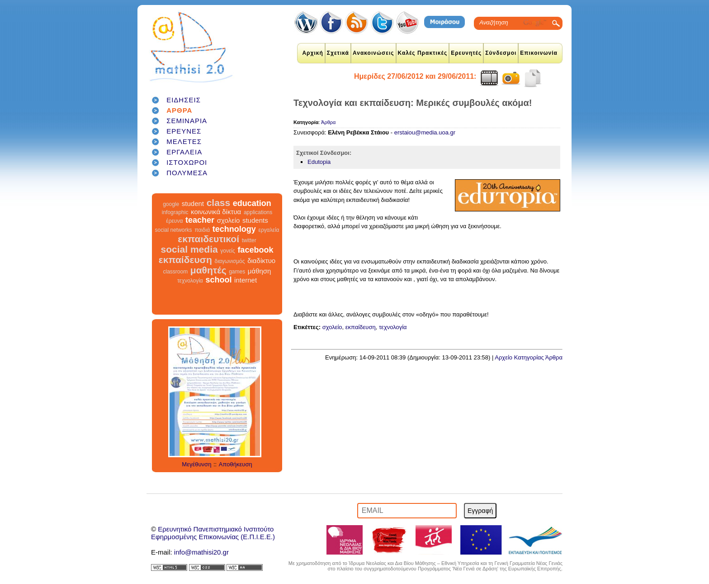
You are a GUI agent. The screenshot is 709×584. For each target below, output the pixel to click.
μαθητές (208, 270)
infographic (175, 212)
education (252, 203)
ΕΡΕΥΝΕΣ (183, 131)
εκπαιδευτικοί (208, 239)
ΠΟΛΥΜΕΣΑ (187, 173)
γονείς (227, 251)
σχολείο (228, 220)
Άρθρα (328, 122)
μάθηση (259, 271)
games (237, 271)
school (218, 280)
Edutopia (319, 161)
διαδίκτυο (261, 260)
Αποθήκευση (235, 464)
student (193, 203)
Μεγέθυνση (196, 464)
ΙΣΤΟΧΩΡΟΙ (186, 162)
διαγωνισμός (229, 261)
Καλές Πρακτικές (423, 53)
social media (189, 249)
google (171, 204)
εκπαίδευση (185, 259)
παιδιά (202, 230)
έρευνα (174, 221)
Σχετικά (338, 53)
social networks (173, 230)
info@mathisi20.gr (201, 552)
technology (234, 229)
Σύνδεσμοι (500, 53)
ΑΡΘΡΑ (179, 110)
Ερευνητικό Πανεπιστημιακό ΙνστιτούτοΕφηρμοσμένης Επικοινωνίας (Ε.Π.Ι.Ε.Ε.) (213, 533)
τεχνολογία (190, 280)
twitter (249, 240)
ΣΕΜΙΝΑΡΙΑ (186, 120)
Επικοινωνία (539, 53)
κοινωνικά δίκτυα (216, 211)
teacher (199, 220)
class (219, 202)
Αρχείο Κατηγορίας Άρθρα (528, 357)
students (255, 220)
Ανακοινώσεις (373, 53)
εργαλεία (268, 230)
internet (245, 280)
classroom (175, 271)
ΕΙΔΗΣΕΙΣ (183, 100)
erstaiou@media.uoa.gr (424, 132)
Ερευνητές (466, 53)
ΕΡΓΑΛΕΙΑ (184, 152)
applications (258, 212)
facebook (255, 250)
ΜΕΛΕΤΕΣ (184, 141)
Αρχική (312, 53)
